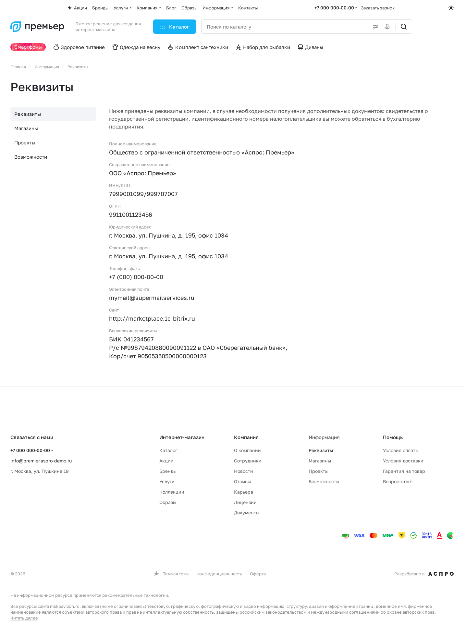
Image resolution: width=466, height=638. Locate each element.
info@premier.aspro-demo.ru (41, 460)
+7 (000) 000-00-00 (136, 276)
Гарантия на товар (404, 471)
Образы (167, 502)
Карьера (243, 492)
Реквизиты (27, 114)
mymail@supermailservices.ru (151, 297)
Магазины (26, 128)
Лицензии (245, 502)
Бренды (168, 471)
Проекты (24, 142)
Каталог (168, 450)
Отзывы (242, 481)
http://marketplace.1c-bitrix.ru (152, 318)
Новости (243, 471)
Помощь (393, 437)
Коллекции (171, 492)
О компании (247, 450)
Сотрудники (248, 460)
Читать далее (24, 617)
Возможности (30, 157)
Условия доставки (403, 460)
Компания (246, 437)
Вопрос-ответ (398, 481)
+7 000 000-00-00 (334, 7)
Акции (166, 460)
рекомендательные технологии (135, 595)
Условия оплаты (401, 450)
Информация (324, 437)
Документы (246, 512)
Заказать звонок (378, 7)
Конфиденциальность (219, 573)
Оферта (258, 573)
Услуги (167, 481)
